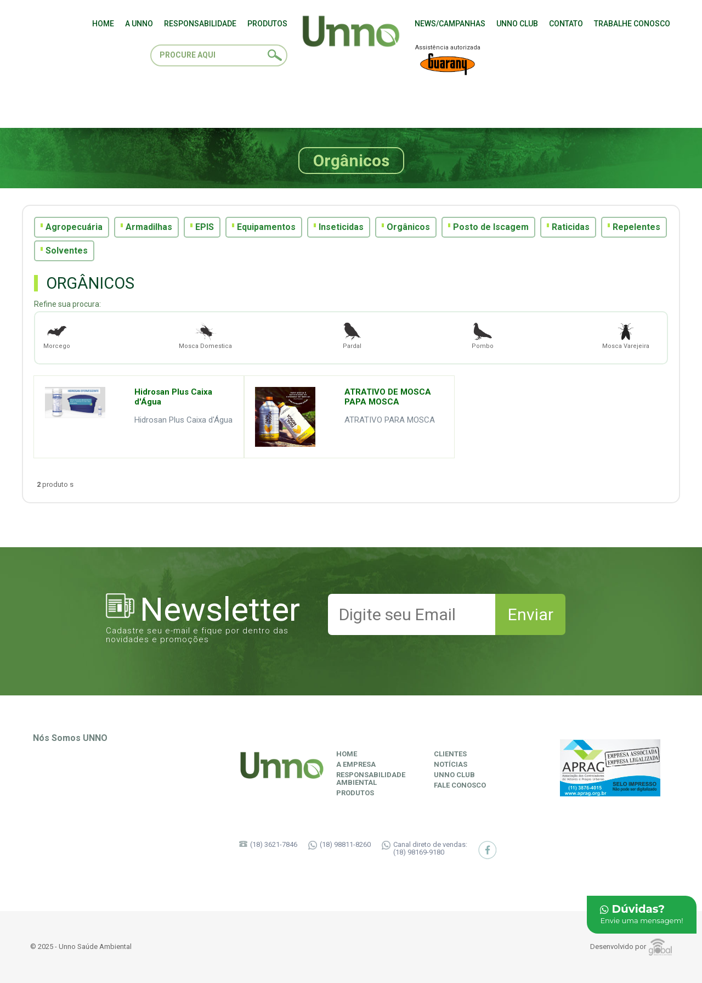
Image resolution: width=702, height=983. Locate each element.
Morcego (56, 335)
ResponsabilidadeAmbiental (370, 779)
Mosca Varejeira (625, 335)
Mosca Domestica (205, 335)
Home (346, 754)
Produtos (355, 793)
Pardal (352, 335)
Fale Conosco (460, 785)
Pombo (483, 335)
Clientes (450, 754)
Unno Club (454, 775)
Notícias (450, 764)
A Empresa (356, 764)
